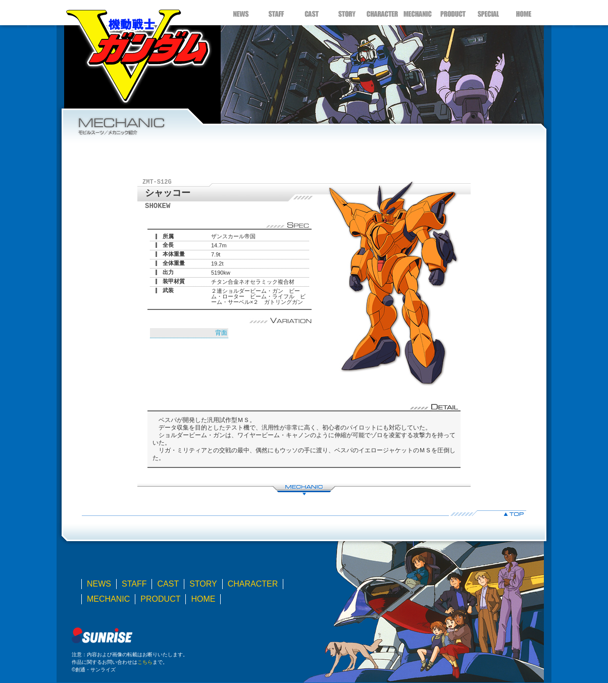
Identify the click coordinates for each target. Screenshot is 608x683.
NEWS (241, 12)
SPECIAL (488, 12)
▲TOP (304, 513)
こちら (145, 662)
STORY (347, 12)
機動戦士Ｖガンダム (137, 53)
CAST (311, 12)
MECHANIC (417, 12)
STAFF (276, 12)
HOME (523, 12)
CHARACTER (382, 12)
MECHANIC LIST (304, 489)
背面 (221, 332)
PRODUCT (453, 12)
